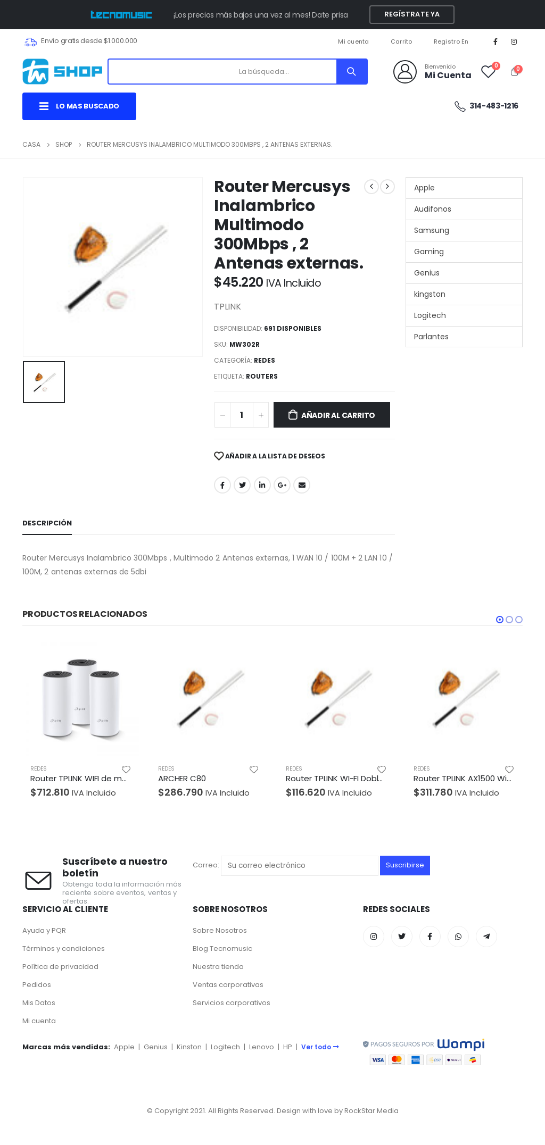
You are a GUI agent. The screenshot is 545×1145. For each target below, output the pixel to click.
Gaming (429, 251)
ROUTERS (262, 376)
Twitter (242, 485)
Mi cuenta (353, 41)
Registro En (451, 41)
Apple (424, 187)
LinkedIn (262, 485)
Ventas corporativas (228, 985)
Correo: (285, 865)
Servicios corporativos (231, 1003)
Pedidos (36, 985)
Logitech (430, 315)
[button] (500, 619)
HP (287, 1047)
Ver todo (320, 1046)
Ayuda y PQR (44, 930)
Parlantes (431, 336)
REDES (264, 360)
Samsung (431, 230)
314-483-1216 (485, 106)
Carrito (401, 41)
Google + (282, 485)
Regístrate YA (412, 14)
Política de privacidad (60, 967)
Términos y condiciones (63, 948)
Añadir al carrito (338, 415)
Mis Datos (38, 1003)
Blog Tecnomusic (222, 948)
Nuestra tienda (218, 967)
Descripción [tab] (47, 523)
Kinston (189, 1047)
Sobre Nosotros (220, 930)
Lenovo (261, 1047)
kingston (429, 294)
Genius (427, 273)
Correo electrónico (301, 485)
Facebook (222, 485)
